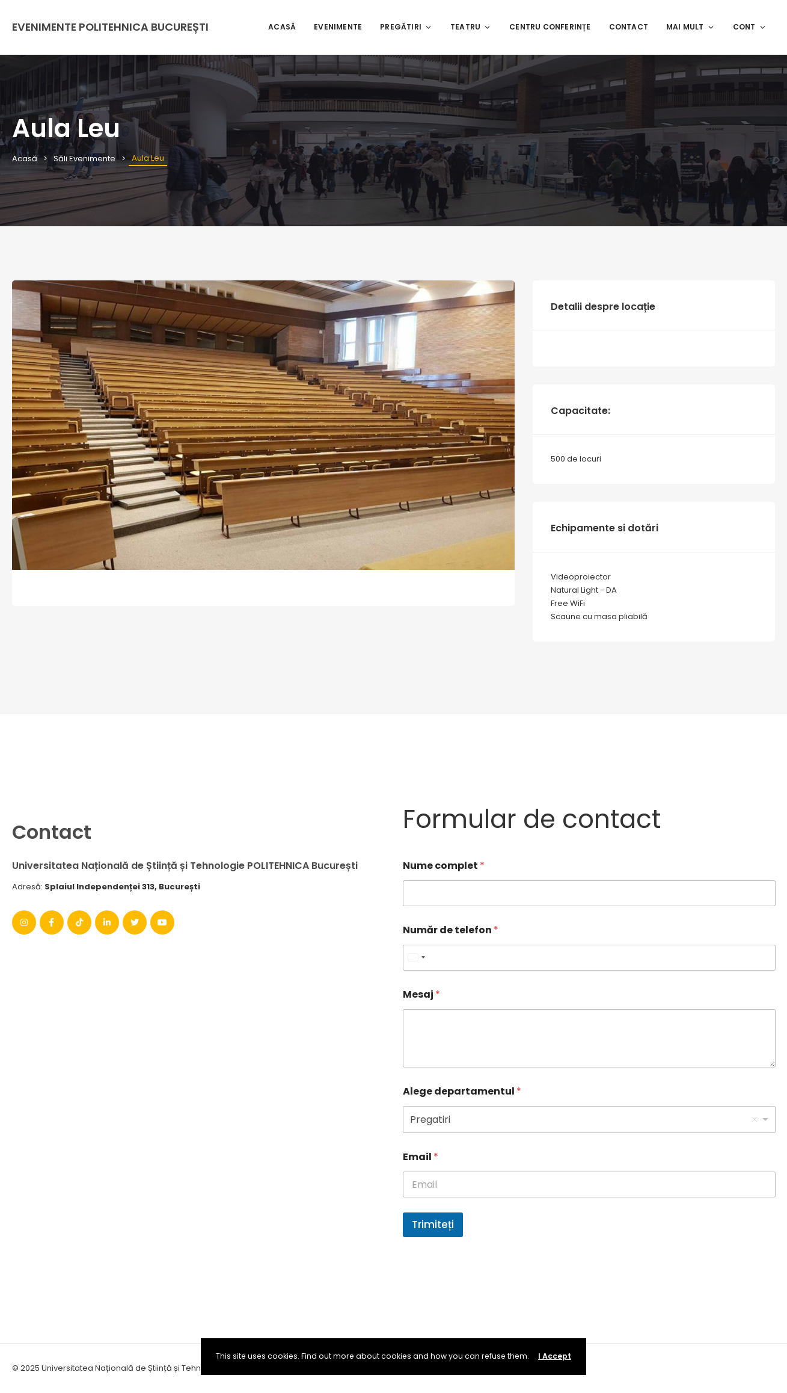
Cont (750, 27)
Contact (628, 27)
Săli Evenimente (84, 158)
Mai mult (690, 27)
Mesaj (421, 994)
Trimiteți (433, 1224)
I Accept (554, 1356)
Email (420, 1157)
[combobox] (416, 958)
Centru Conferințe (549, 27)
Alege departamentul (462, 1091)
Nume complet (444, 865)
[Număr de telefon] (589, 958)
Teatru (470, 27)
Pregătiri (406, 27)
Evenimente (338, 27)
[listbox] (589, 1119)
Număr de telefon (450, 930)
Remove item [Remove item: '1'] (755, 1119)
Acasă (282, 27)
